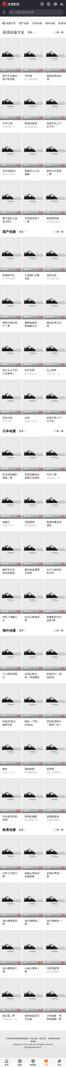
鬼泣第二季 (8, 1015)
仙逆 (27, 417)
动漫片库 (9, 23)
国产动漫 (24, 23)
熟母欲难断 (31, 816)
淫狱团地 (30, 522)
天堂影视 (11, 4)
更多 (31, 32)
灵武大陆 (7, 417)
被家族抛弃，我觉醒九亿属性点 (32, 326)
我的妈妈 (30, 769)
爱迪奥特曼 (53, 218)
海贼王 (6, 522)
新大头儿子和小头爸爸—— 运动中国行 (9, 373)
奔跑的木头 (8, 275)
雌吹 (4, 769)
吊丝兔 (28, 75)
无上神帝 (52, 370)
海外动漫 (50, 23)
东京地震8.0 (9, 170)
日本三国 (7, 123)
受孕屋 (50, 769)
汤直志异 (52, 275)
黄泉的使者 (31, 123)
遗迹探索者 (53, 816)
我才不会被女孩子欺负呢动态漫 (9, 79)
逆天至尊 (30, 370)
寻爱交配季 (53, 968)
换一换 (59, 32)
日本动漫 (37, 23)
